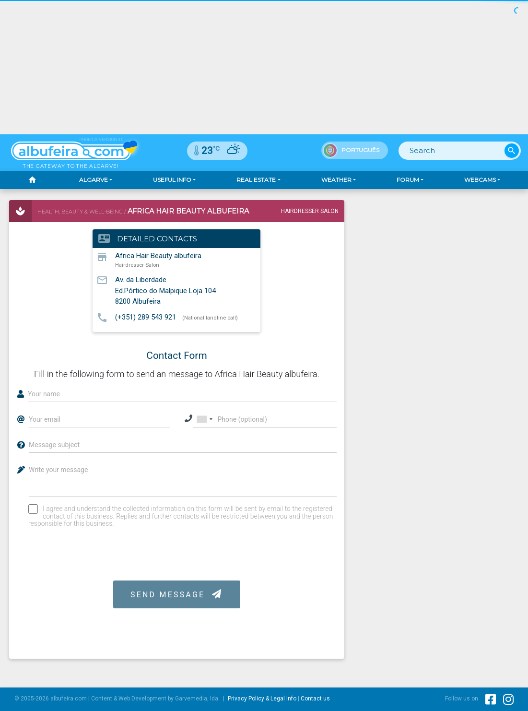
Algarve (93, 179)
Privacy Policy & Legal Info (262, 698)
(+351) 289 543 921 (145, 317)
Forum (408, 179)
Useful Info (172, 179)
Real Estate (256, 179)
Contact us (315, 698)
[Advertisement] (439, 260)
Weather (336, 179)
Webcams (480, 179)
